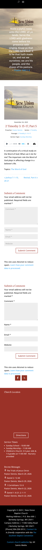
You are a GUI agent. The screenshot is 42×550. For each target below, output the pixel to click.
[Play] (7, 143)
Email (7, 334)
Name (7, 324)
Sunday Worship (26, 137)
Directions (21, 435)
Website (7, 345)
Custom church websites (18, 542)
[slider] (11, 144)
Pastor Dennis (17, 130)
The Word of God (18, 169)
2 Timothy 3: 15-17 (24, 133)
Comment (9, 301)
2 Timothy (33, 130)
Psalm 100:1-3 (22, 70)
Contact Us (32, 529)
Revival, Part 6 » (31, 177)
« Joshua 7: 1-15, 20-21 (11, 179)
